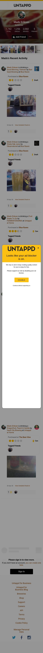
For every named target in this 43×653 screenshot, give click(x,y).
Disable (21, 280)
